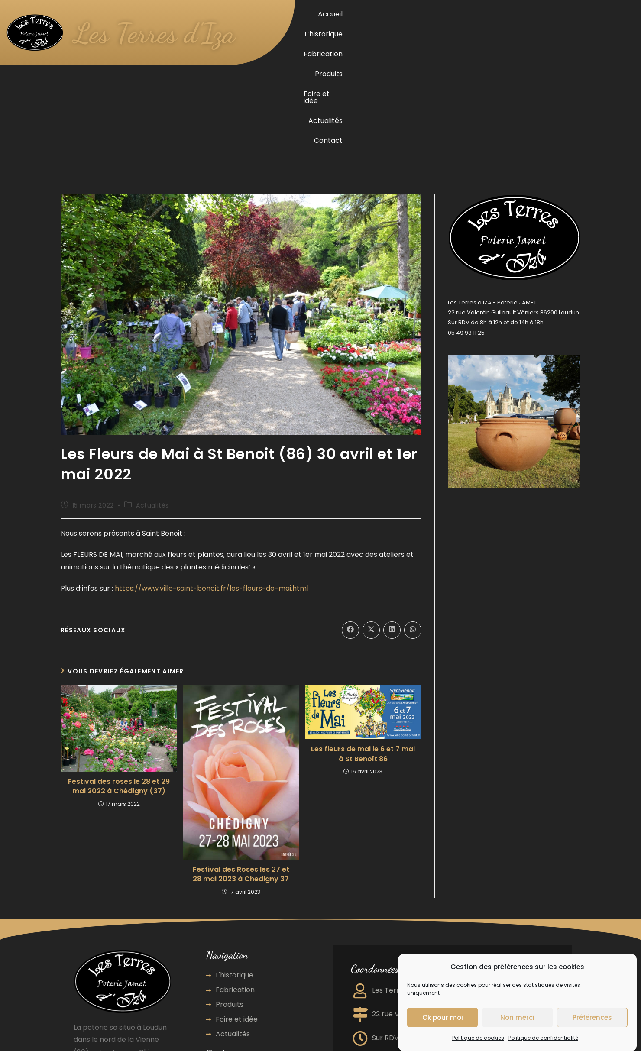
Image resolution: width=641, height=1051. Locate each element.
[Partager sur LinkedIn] (392, 507)
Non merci (517, 1017)
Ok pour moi (442, 1017)
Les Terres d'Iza (162, 32)
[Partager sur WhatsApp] (412, 507)
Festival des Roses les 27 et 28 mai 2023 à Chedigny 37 (241, 751)
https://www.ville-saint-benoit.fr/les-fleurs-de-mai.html (211, 466)
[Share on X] (371, 507)
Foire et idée (531, 14)
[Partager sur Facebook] (350, 507)
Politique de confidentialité (543, 1038)
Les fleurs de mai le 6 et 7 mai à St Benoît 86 (363, 631)
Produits (488, 14)
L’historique (398, 14)
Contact (618, 14)
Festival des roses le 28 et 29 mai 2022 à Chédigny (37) (119, 663)
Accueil (358, 14)
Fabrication (445, 14)
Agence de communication (254, 986)
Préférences (592, 1017)
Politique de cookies (478, 1038)
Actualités (578, 14)
